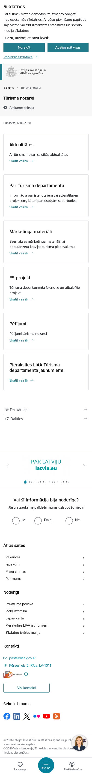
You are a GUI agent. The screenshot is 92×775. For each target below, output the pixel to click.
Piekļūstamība (16, 611)
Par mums (13, 578)
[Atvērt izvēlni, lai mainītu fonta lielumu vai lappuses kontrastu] (72, 767)
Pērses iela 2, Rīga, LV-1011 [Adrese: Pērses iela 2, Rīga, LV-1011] (30, 665)
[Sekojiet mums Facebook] (6, 716)
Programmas (16, 571)
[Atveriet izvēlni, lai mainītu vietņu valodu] (20, 767)
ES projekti (20, 277)
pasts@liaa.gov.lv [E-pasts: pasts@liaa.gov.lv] (22, 658)
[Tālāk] (84, 465)
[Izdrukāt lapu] (46, 409)
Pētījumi (17, 324)
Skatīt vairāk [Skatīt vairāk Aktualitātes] (18, 161)
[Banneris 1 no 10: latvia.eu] (46, 465)
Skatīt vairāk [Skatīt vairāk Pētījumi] (18, 340)
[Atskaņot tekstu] (21, 107)
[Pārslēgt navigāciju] (46, 765)
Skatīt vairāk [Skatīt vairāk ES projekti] (18, 299)
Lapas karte (15, 618)
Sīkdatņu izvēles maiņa (23, 632)
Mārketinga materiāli (30, 231)
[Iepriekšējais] (8, 465)
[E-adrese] (12, 674)
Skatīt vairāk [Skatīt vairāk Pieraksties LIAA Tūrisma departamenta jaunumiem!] (18, 380)
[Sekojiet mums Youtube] (46, 716)
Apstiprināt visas (67, 47)
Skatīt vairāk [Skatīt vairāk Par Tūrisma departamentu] (18, 207)
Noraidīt (24, 47)
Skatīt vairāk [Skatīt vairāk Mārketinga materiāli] (18, 253)
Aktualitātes (21, 144)
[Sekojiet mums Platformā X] (26, 716)
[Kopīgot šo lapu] (46, 418)
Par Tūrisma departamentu (36, 185)
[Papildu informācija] (26, 674)
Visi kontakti (26, 688)
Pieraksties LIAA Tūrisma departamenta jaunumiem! (36, 367)
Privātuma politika (19, 604)
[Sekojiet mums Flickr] (36, 716)
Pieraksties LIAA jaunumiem (27, 625)
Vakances (13, 557)
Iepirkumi (13, 564)
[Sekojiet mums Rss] (56, 716)
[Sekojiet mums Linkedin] (16, 716)
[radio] (18, 520)
